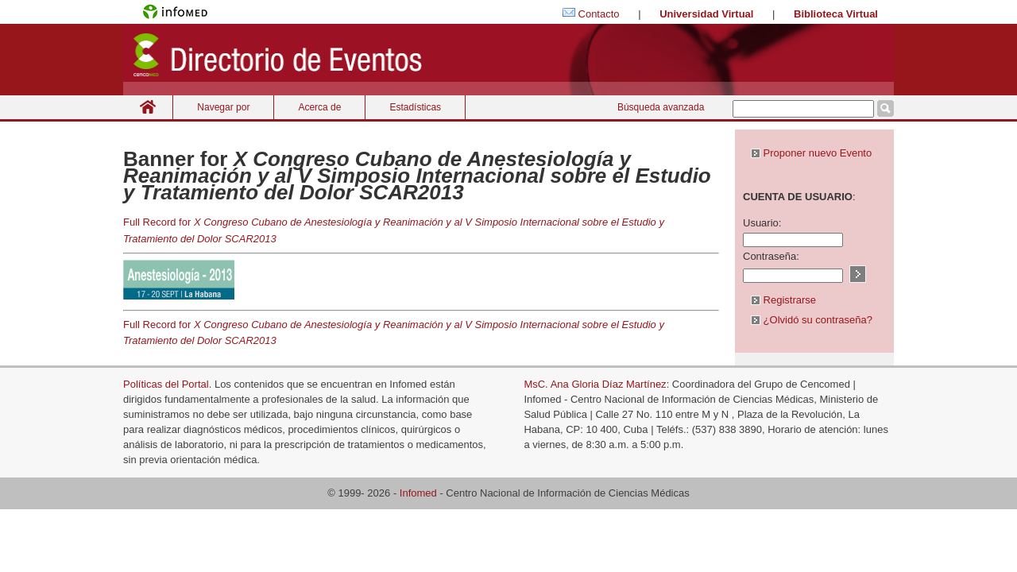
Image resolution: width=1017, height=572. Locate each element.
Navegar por (223, 107)
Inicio (148, 106)
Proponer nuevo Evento (811, 153)
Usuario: (762, 223)
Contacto (599, 14)
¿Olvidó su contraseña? (811, 320)
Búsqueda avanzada (660, 107)
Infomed (418, 493)
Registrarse (783, 300)
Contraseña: (771, 256)
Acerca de (319, 107)
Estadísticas (415, 107)
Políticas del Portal (166, 384)
